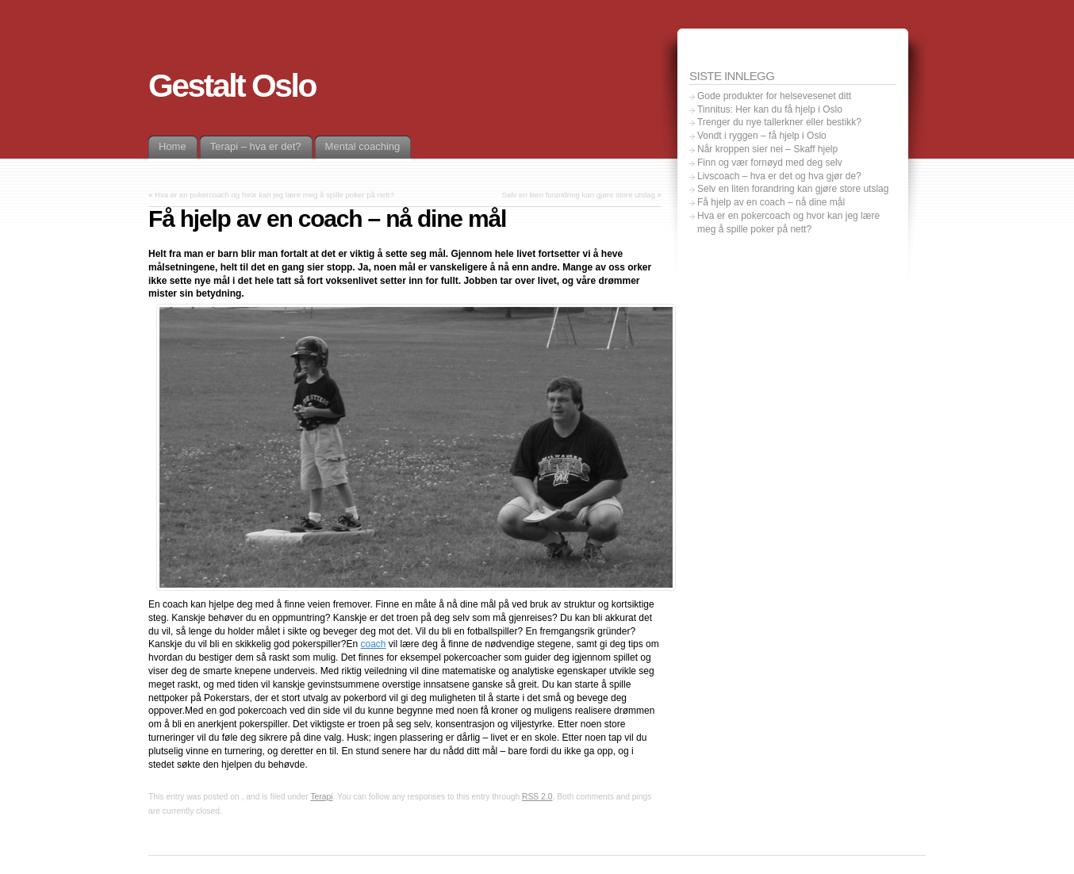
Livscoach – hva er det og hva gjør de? (779, 176)
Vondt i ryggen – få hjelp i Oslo (762, 135)
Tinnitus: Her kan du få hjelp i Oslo (769, 109)
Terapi (321, 796)
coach (372, 644)
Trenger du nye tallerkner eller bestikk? (779, 122)
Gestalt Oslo (232, 85)
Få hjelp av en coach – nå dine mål (771, 202)
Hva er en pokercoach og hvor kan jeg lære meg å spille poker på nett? (274, 194)
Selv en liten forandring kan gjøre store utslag (578, 194)
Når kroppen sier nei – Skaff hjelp (767, 149)
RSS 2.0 (537, 796)
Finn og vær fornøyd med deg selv (769, 162)
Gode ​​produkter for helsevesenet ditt (774, 96)
